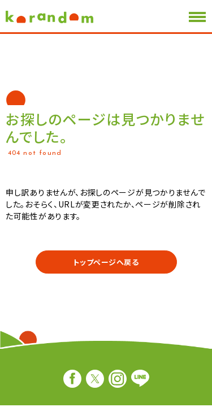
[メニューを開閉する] (197, 17)
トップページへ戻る (106, 262)
